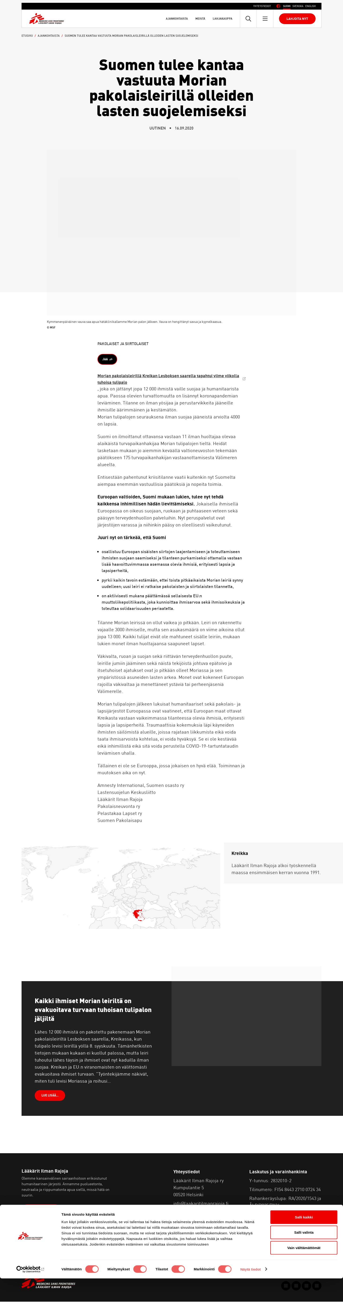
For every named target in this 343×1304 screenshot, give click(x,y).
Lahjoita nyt (297, 19)
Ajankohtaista (177, 18)
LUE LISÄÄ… (51, 1097)
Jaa (106, 360)
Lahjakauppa (222, 18)
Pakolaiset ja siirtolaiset (123, 343)
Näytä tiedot (250, 1295)
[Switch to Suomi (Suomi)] (287, 6)
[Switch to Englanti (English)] (310, 6)
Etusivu (27, 35)
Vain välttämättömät (304, 1273)
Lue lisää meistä (42, 1213)
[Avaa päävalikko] (265, 19)
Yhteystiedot (262, 6)
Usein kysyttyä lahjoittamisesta (283, 1216)
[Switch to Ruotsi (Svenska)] (297, 6)
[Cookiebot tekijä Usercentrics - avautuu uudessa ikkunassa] (30, 1294)
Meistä (200, 18)
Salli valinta (304, 1258)
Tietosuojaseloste (192, 1223)
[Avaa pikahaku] (248, 19)
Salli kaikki (304, 1243)
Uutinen (157, 128)
